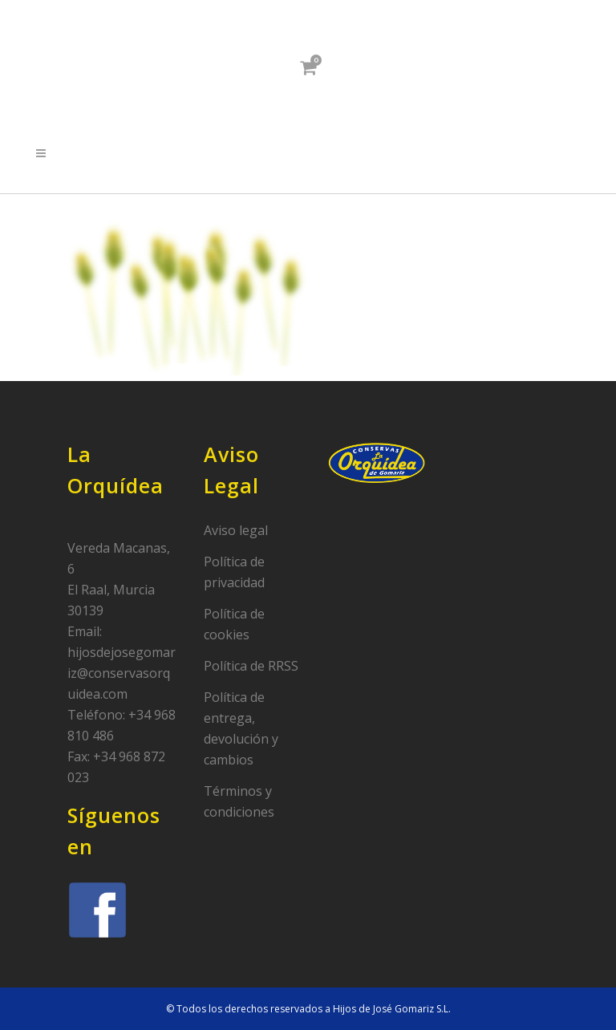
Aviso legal (236, 530)
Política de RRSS (251, 666)
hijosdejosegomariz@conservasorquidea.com (121, 673)
